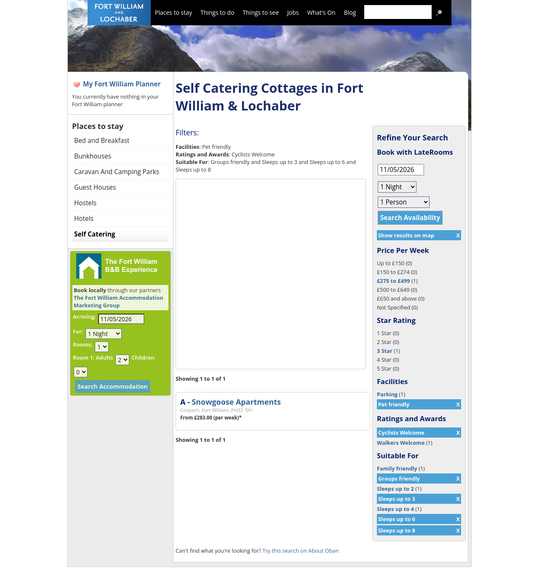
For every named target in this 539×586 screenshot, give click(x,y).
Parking (387, 394)
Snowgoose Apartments (236, 402)
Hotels (83, 218)
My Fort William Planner (122, 84)
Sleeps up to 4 (395, 509)
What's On (321, 12)
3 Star (384, 351)
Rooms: (83, 344)
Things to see (261, 12)
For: (78, 331)
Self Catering (94, 234)
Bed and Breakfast (101, 140)
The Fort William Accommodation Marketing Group (118, 301)
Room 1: (83, 357)
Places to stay (173, 12)
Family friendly (397, 468)
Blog (350, 12)
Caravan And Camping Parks (116, 171)
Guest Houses (95, 187)
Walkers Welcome (400, 442)
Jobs (293, 12)
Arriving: (84, 316)
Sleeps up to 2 (395, 488)
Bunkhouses (92, 156)
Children (142, 357)
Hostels (85, 203)
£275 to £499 (393, 281)
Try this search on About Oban (300, 550)
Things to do (217, 12)
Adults (104, 357)
